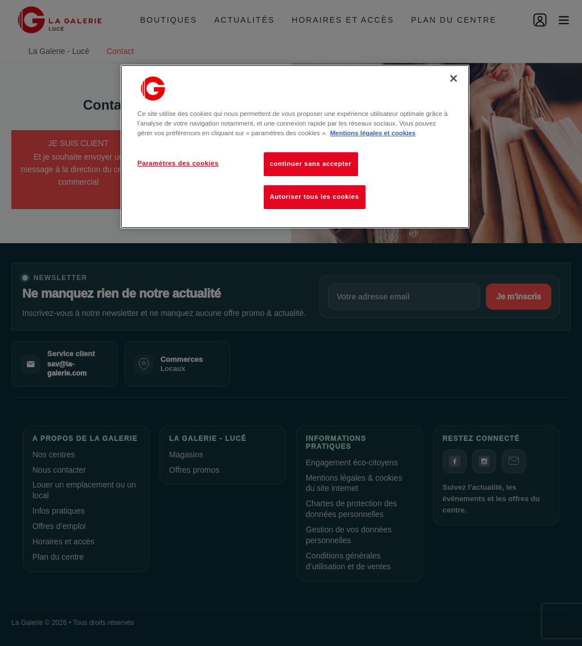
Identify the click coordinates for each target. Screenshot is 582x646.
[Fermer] (453, 78)
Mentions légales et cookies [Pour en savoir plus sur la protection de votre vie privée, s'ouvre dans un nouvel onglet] (372, 133)
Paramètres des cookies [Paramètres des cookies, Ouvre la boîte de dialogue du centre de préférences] (178, 163)
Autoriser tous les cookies (314, 196)
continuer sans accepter (311, 163)
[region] (294, 146)
